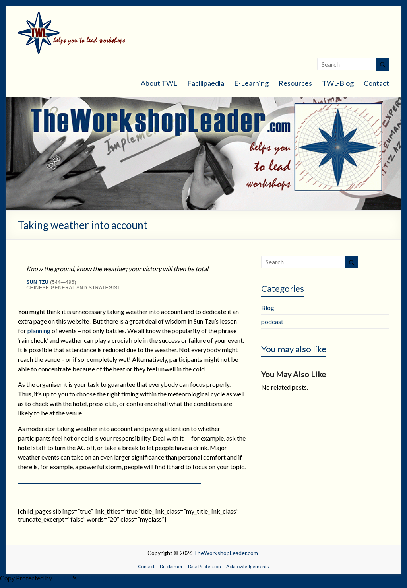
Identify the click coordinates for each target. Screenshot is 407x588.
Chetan (62, 578)
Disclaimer (171, 566)
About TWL (159, 83)
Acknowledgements (247, 566)
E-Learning (251, 83)
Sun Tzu (37, 282)
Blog (267, 307)
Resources (295, 83)
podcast (272, 321)
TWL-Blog (338, 83)
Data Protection (204, 566)
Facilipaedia (205, 83)
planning (38, 330)
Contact (376, 83)
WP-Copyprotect (102, 578)
